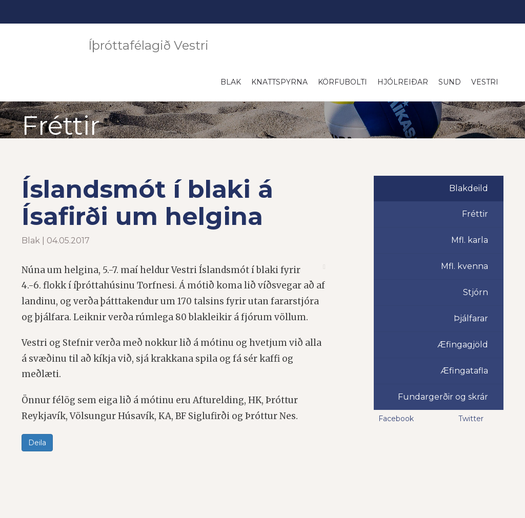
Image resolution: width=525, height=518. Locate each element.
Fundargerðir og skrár (443, 397)
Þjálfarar (471, 318)
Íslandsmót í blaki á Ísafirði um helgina (147, 202)
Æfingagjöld (462, 344)
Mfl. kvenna (464, 266)
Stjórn (475, 292)
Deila (37, 442)
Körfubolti (342, 82)
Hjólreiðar (402, 82)
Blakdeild (468, 188)
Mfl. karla (469, 240)
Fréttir (475, 214)
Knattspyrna (279, 82)
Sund (449, 82)
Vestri (484, 82)
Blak (230, 82)
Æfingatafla (464, 371)
